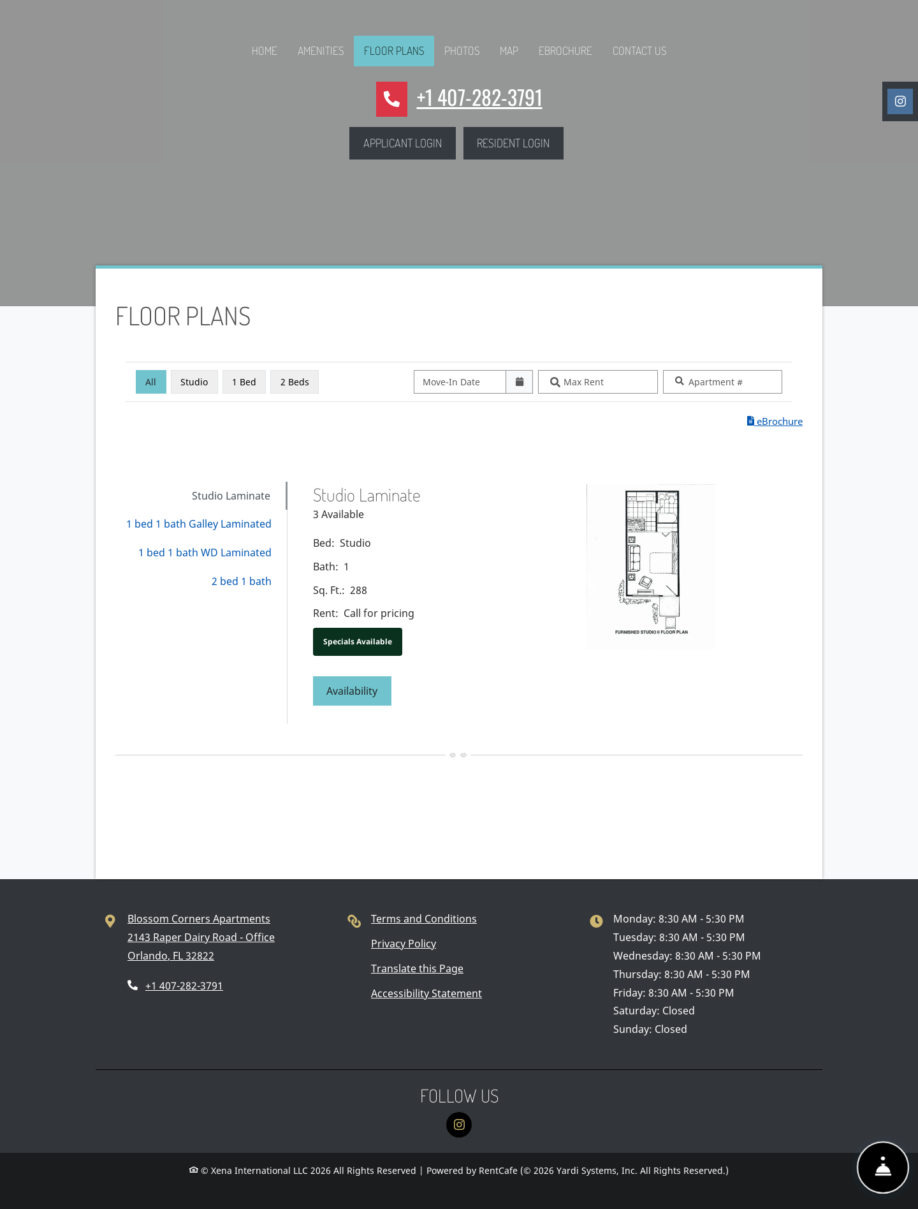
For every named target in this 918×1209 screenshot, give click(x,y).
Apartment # (715, 382)
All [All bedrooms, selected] (150, 382)
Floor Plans (394, 50)
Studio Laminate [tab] (231, 496)
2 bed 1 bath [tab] (242, 581)
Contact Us (639, 50)
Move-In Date (451, 382)
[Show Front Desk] (883, 1166)
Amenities (321, 50)
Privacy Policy (403, 944)
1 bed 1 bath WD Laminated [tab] (205, 552)
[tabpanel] (552, 603)
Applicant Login (409, 141)
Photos (461, 50)
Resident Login (520, 141)
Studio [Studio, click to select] (194, 382)
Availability (358, 689)
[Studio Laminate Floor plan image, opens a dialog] (650, 567)
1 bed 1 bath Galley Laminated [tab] (199, 524)
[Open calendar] (519, 382)
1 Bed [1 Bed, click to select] (244, 382)
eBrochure (565, 50)
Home (264, 50)
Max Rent (584, 382)
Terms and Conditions (424, 919)
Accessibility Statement (426, 993)
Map (509, 50)
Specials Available (357, 641)
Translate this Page (417, 968)
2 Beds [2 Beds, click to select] (294, 382)
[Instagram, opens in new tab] (900, 101)
